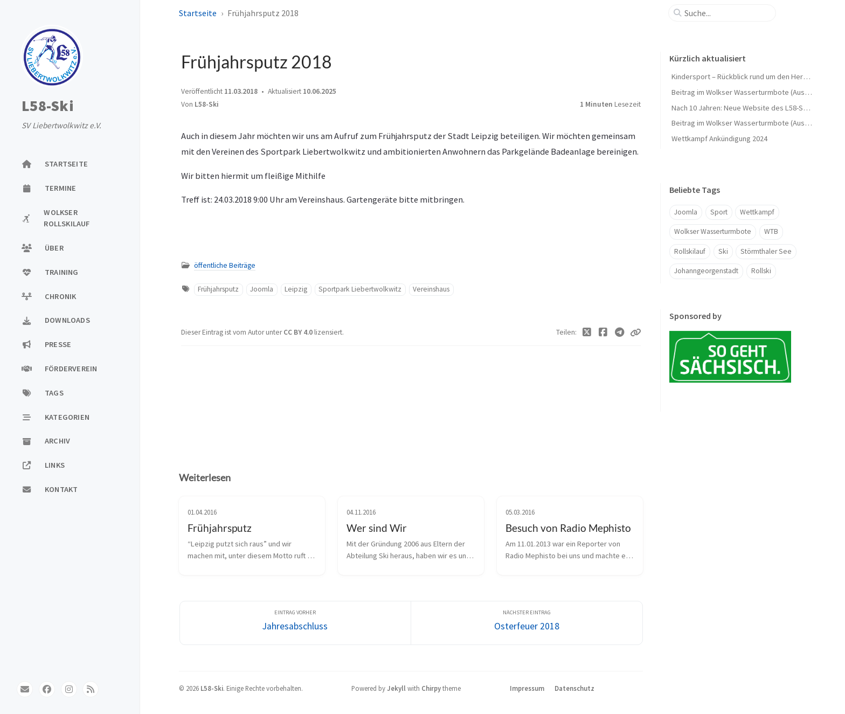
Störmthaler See (766, 251)
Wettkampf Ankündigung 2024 (719, 138)
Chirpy (431, 688)
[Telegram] (620, 332)
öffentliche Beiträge (224, 265)
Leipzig (296, 289)
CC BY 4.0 (298, 332)
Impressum (527, 688)
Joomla (261, 289)
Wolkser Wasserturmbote (712, 231)
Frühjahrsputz (218, 289)
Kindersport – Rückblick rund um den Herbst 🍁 (748, 76)
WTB (771, 231)
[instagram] (69, 689)
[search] (726, 13)
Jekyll (396, 688)
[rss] (90, 689)
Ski (723, 251)
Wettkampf (757, 212)
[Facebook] (603, 332)
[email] (24, 689)
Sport (719, 212)
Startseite (198, 13)
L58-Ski (48, 106)
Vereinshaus (431, 289)
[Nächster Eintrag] (527, 623)
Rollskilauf (689, 251)
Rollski (761, 270)
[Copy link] (635, 332)
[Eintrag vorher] (295, 623)
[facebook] (46, 689)
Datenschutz (574, 688)
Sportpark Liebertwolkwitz (359, 289)
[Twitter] (587, 332)
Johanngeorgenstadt (706, 270)
